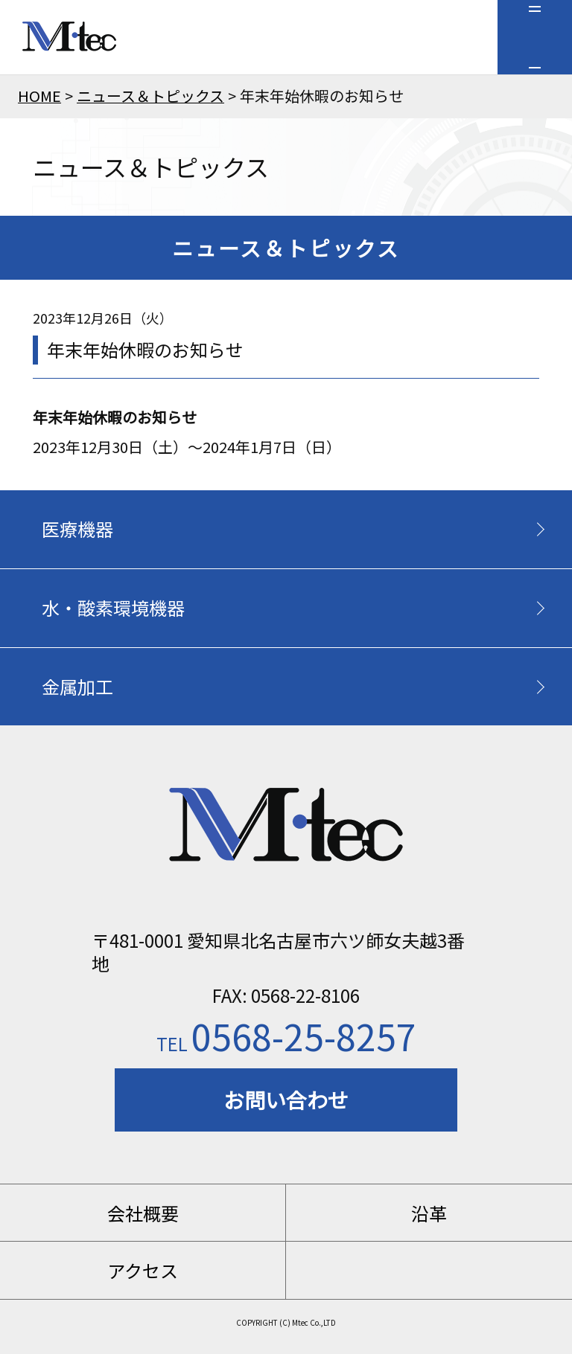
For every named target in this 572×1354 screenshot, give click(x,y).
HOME (39, 95)
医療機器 (77, 529)
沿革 (429, 1213)
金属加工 (77, 686)
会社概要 (143, 1213)
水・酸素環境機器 (113, 607)
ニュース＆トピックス (150, 95)
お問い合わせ (286, 1099)
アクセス (142, 1270)
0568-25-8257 (286, 1036)
